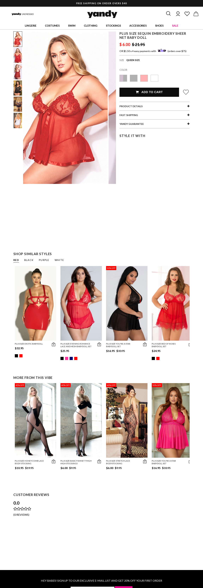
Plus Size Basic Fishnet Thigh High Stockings (76, 462)
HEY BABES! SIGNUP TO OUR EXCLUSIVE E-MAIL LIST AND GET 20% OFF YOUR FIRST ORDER (101, 580)
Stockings (113, 25)
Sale (175, 25)
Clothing (90, 25)
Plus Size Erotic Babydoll (29, 343)
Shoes (159, 25)
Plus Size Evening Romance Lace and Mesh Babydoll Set (75, 345)
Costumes (52, 25)
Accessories (138, 25)
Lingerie (30, 25)
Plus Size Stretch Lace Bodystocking (118, 462)
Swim (71, 25)
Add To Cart (149, 92)
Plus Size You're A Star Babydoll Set (118, 345)
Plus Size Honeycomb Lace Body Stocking (29, 462)
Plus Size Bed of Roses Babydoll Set (164, 345)
